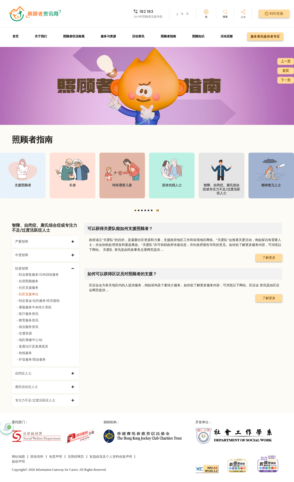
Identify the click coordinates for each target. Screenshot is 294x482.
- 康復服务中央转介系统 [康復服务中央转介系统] (34, 307)
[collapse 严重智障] (73, 241)
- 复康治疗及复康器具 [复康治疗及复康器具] (32, 346)
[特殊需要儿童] (122, 175)
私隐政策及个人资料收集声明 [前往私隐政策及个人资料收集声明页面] (111, 456)
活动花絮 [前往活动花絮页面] (226, 36)
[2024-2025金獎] (237, 465)
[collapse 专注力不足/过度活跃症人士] (73, 400)
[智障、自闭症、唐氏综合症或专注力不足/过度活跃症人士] (221, 175)
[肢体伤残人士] (172, 175)
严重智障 (21, 241)
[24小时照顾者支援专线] (148, 11)
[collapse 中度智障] (73, 255)
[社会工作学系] (234, 436)
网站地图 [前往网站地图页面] (18, 456)
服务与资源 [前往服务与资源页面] (108, 36)
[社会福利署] (36, 436)
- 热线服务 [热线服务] (24, 353)
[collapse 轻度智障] (73, 268)
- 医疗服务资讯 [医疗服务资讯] (27, 313)
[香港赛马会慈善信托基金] (143, 436)
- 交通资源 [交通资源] (24, 333)
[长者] (72, 175)
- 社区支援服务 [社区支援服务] (27, 287)
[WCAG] (206, 468)
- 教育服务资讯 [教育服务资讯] (27, 320)
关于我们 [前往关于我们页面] (41, 36)
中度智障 (21, 255)
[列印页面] (274, 14)
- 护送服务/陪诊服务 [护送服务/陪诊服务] (31, 359)
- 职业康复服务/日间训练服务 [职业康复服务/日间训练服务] (38, 274)
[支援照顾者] (23, 175)
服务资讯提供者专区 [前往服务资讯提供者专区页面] (265, 36)
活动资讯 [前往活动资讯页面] (138, 36)
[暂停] (157, 210)
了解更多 (268, 257)
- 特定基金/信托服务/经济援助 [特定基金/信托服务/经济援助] (38, 300)
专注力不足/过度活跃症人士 (35, 400)
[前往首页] (35, 13)
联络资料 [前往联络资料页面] (36, 456)
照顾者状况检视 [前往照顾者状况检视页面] (74, 36)
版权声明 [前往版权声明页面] (18, 461)
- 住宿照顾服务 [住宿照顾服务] (27, 281)
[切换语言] (206, 13)
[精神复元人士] (271, 175)
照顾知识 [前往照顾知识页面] (198, 36)
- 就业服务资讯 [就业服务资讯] (27, 327)
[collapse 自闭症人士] (73, 373)
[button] (135, 210)
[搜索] (225, 13)
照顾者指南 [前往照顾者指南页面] (168, 36)
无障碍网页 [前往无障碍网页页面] (76, 456)
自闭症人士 (23, 373)
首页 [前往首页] (15, 36)
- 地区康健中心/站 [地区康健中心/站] (29, 340)
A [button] (177, 13)
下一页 (286, 80)
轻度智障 (21, 268)
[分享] (243, 14)
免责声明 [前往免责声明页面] (55, 456)
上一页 (286, 61)
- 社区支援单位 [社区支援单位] (27, 294)
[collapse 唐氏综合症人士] (73, 387)
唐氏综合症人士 (26, 387)
